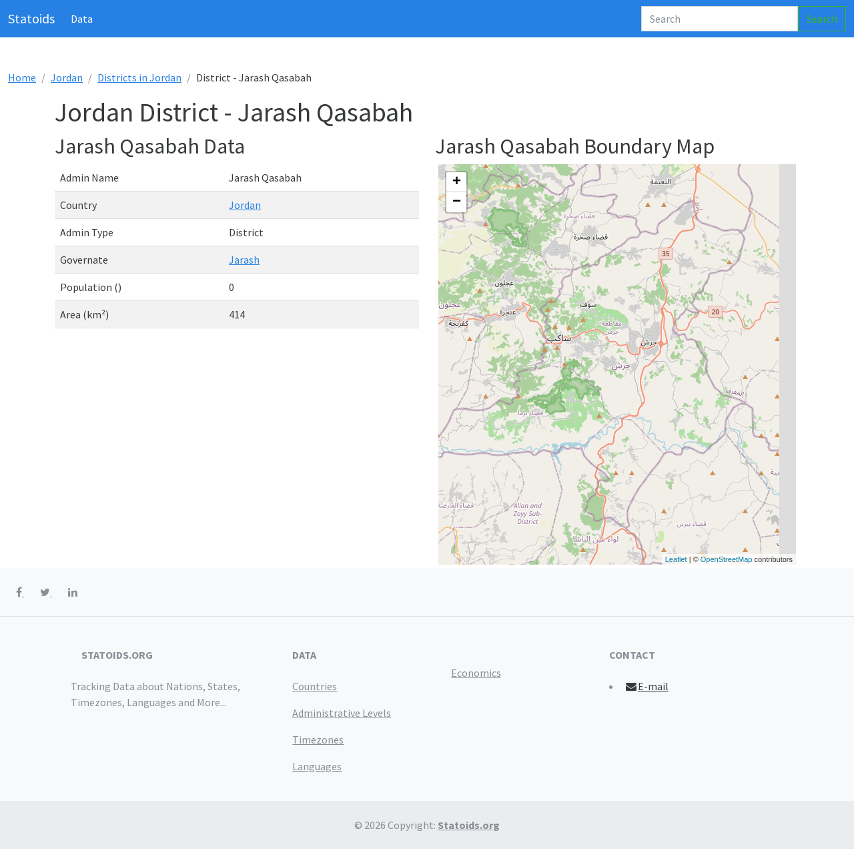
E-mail (646, 686)
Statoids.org (469, 825)
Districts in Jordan (139, 77)
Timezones (318, 739)
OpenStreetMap (727, 559)
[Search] (719, 18)
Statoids (31, 18)
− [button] (456, 202)
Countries (314, 686)
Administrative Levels (341, 713)
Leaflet (676, 559)
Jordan (67, 77)
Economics (476, 672)
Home (22, 77)
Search (822, 18)
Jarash (244, 259)
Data (82, 18)
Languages (317, 766)
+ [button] (456, 182)
